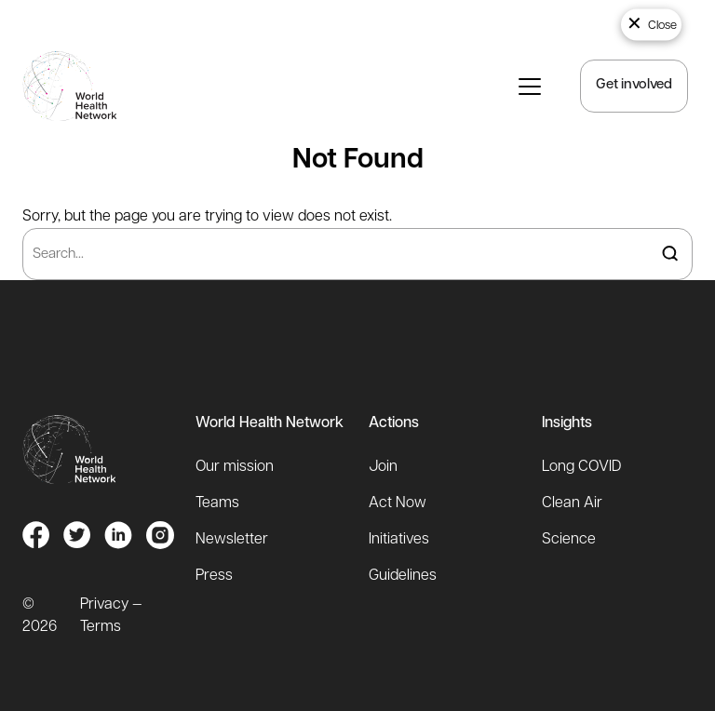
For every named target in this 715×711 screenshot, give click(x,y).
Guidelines (403, 576)
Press (214, 576)
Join (383, 467)
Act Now (397, 503)
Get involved (634, 85)
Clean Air (572, 503)
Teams (217, 503)
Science (569, 539)
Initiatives (399, 539)
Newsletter (232, 539)
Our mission (235, 467)
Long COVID (581, 467)
